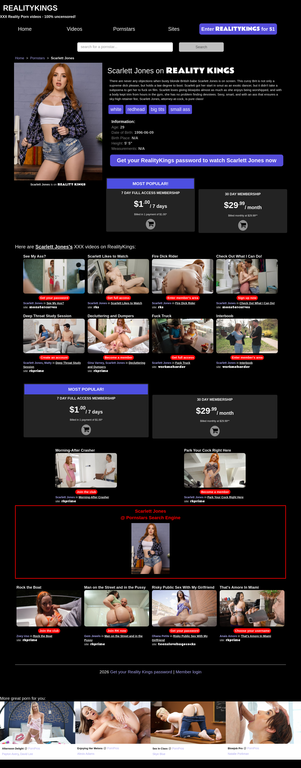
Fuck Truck (161, 316)
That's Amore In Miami (239, 587)
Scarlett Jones (33, 303)
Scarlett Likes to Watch (108, 256)
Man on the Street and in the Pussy (115, 587)
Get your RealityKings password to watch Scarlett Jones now (196, 160)
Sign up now (247, 298)
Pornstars (124, 29)
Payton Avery (10, 754)
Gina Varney (96, 362)
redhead (136, 109)
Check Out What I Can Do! (239, 256)
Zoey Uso (22, 636)
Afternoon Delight (13, 748)
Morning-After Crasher (75, 450)
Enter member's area (182, 298)
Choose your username (252, 630)
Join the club (86, 492)
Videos (74, 29)
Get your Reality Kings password (141, 671)
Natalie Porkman (238, 753)
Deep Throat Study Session (47, 316)
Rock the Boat (28, 587)
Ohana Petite (160, 636)
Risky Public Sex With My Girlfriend (183, 587)
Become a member (118, 357)
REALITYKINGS (30, 8)
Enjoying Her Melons (90, 748)
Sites (174, 29)
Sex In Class (160, 748)
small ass (180, 109)
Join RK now (116, 630)
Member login (189, 671)
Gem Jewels (92, 636)
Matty (48, 362)
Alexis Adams (85, 753)
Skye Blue (159, 754)
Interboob (224, 316)
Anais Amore (228, 636)
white (115, 109)
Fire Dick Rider (165, 256)
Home (25, 29)
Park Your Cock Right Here (207, 450)
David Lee (26, 754)
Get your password (54, 298)
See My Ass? (34, 256)
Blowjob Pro (235, 748)
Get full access (118, 298)
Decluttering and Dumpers (111, 316)
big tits (158, 109)
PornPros (34, 748)
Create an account (54, 357)
